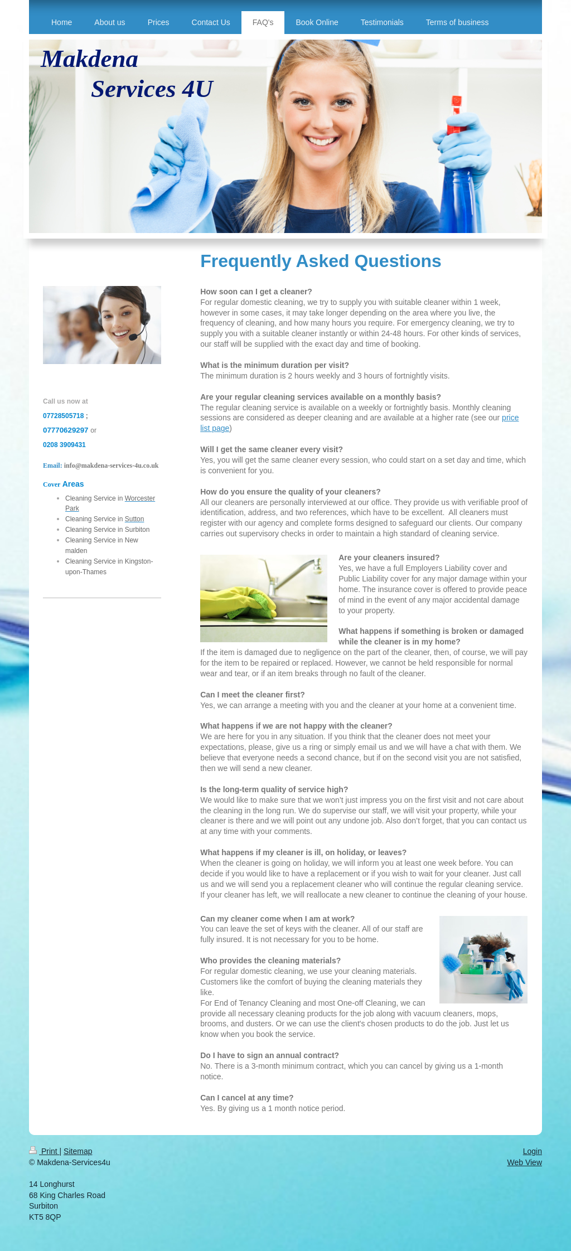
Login (532, 1151)
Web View (524, 1162)
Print (44, 1151)
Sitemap (78, 1151)
